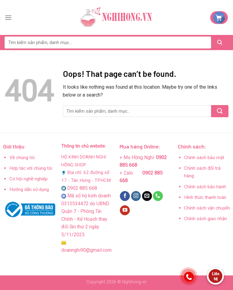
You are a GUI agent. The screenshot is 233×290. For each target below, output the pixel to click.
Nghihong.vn (134, 282)
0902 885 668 (82, 188)
